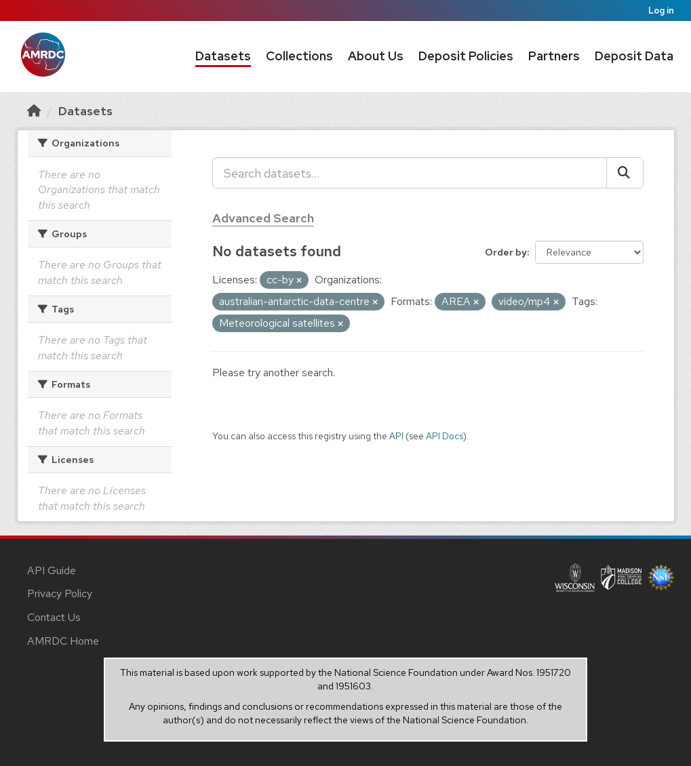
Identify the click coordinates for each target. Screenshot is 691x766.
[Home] (34, 111)
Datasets (223, 56)
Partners (554, 56)
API (396, 436)
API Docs (444, 436)
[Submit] (625, 172)
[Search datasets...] (409, 172)
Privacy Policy (59, 593)
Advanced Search (263, 218)
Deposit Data (634, 56)
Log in (661, 10)
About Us (375, 56)
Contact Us (54, 617)
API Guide (51, 570)
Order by (506, 252)
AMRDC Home (63, 641)
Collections (299, 56)
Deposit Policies (465, 56)
